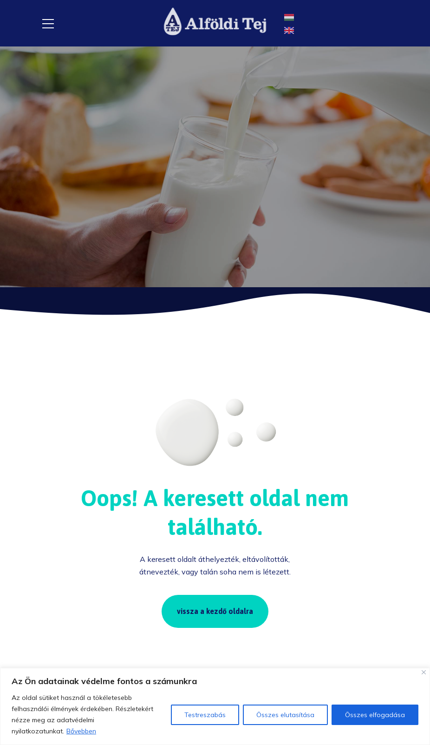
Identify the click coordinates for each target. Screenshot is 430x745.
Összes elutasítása (285, 715)
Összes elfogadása (375, 715)
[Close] (424, 672)
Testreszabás (205, 715)
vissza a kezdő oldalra (215, 611)
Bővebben (81, 731)
